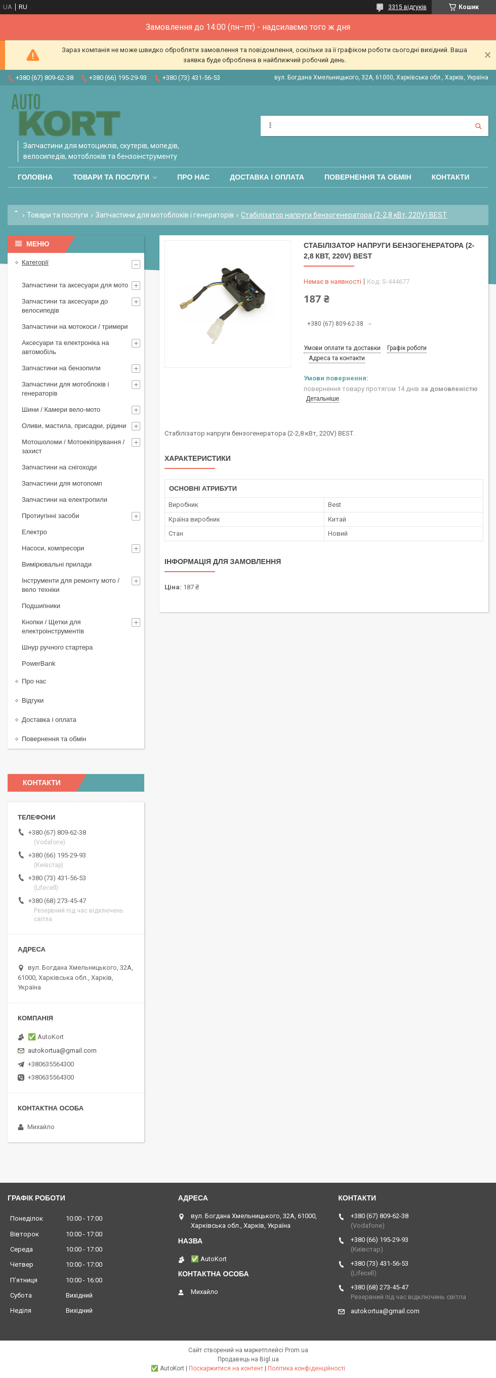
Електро (34, 532)
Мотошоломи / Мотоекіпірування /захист (73, 446)
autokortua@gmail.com (62, 1050)
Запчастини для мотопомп (62, 483)
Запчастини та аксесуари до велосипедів (65, 305)
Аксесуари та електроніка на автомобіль (65, 347)
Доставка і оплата (267, 177)
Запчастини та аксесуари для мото (75, 285)
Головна (35, 177)
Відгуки (33, 700)
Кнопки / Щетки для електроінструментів (53, 626)
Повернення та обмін (367, 177)
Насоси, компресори (53, 548)
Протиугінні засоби (50, 516)
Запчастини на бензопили (61, 368)
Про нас (193, 177)
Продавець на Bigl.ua (248, 1359)
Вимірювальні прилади (57, 564)
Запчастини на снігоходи (59, 467)
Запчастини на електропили (64, 499)
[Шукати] (478, 126)
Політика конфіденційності (306, 1368)
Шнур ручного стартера (57, 647)
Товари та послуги (111, 177)
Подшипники (41, 606)
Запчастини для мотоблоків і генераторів (165, 215)
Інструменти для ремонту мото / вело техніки (70, 585)
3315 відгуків (407, 7)
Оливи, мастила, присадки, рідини (74, 425)
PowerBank (38, 663)
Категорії (35, 262)
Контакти (451, 177)
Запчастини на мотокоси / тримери (75, 326)
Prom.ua (296, 1350)
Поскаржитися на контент (226, 1368)
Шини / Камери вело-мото (61, 409)
